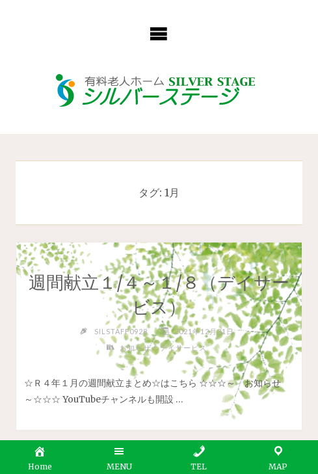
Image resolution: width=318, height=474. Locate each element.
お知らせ (135, 347)
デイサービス (183, 347)
